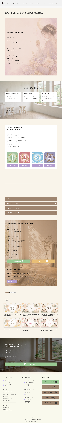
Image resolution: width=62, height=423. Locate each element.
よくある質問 (7, 382)
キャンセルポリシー (33, 419)
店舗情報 (6, 385)
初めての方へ (7, 380)
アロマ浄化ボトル (29, 385)
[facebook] (28, 417)
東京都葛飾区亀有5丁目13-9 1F (9, 410)
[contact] (33, 417)
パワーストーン (28, 394)
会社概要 (39, 419)
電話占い (27, 402)
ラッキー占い (28, 390)
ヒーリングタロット (29, 382)
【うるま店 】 (5, 389)
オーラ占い (27, 392)
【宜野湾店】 (5, 396)
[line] (32, 417)
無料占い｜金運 (13, 292)
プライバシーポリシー (25, 419)
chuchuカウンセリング (30, 384)
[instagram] (31, 417)
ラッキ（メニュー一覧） (29, 389)
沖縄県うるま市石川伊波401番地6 (9, 394)
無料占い (6, 292)
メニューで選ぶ (8, 384)
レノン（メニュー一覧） (29, 380)
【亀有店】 (5, 405)
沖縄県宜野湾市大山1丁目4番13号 (9, 402)
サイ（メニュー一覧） (29, 397)
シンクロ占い (28, 399)
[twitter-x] (29, 417)
